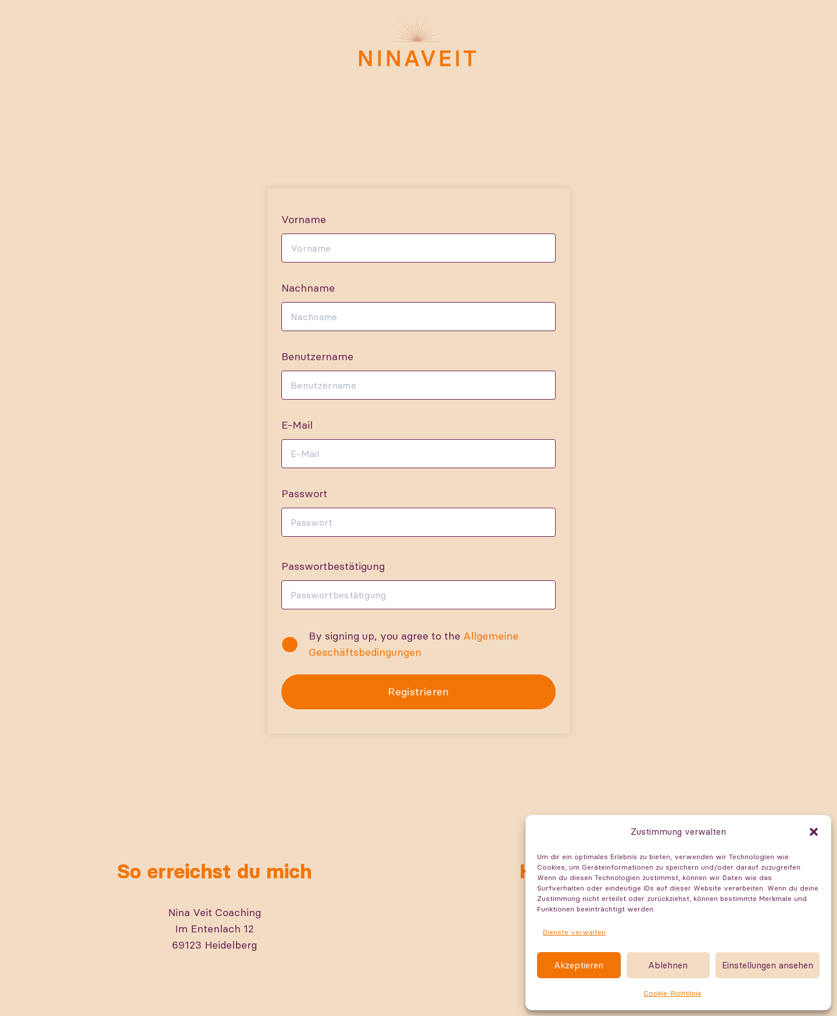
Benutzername (317, 356)
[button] (814, 832)
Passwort (304, 493)
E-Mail (297, 425)
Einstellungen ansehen (767, 965)
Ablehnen (668, 965)
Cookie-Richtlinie (672, 993)
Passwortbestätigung (333, 566)
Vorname (303, 219)
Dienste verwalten (574, 932)
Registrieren (418, 691)
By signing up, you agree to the (413, 644)
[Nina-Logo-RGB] (418, 38)
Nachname (308, 288)
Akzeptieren (578, 965)
